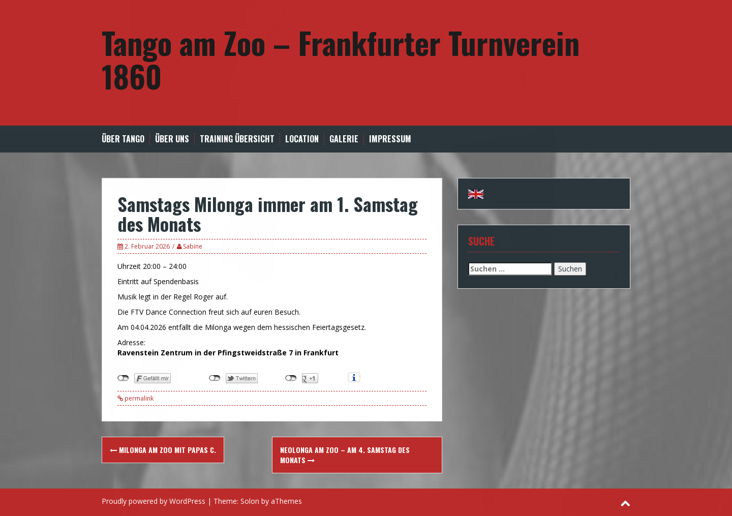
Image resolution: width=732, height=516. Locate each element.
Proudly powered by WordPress (153, 501)
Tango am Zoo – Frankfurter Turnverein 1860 (341, 58)
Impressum (390, 139)
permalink (138, 398)
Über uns (172, 139)
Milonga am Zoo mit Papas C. (163, 449)
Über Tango (123, 139)
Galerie (343, 139)
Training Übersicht (237, 139)
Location (302, 139)
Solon (249, 501)
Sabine (192, 246)
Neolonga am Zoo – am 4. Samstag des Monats (345, 454)
